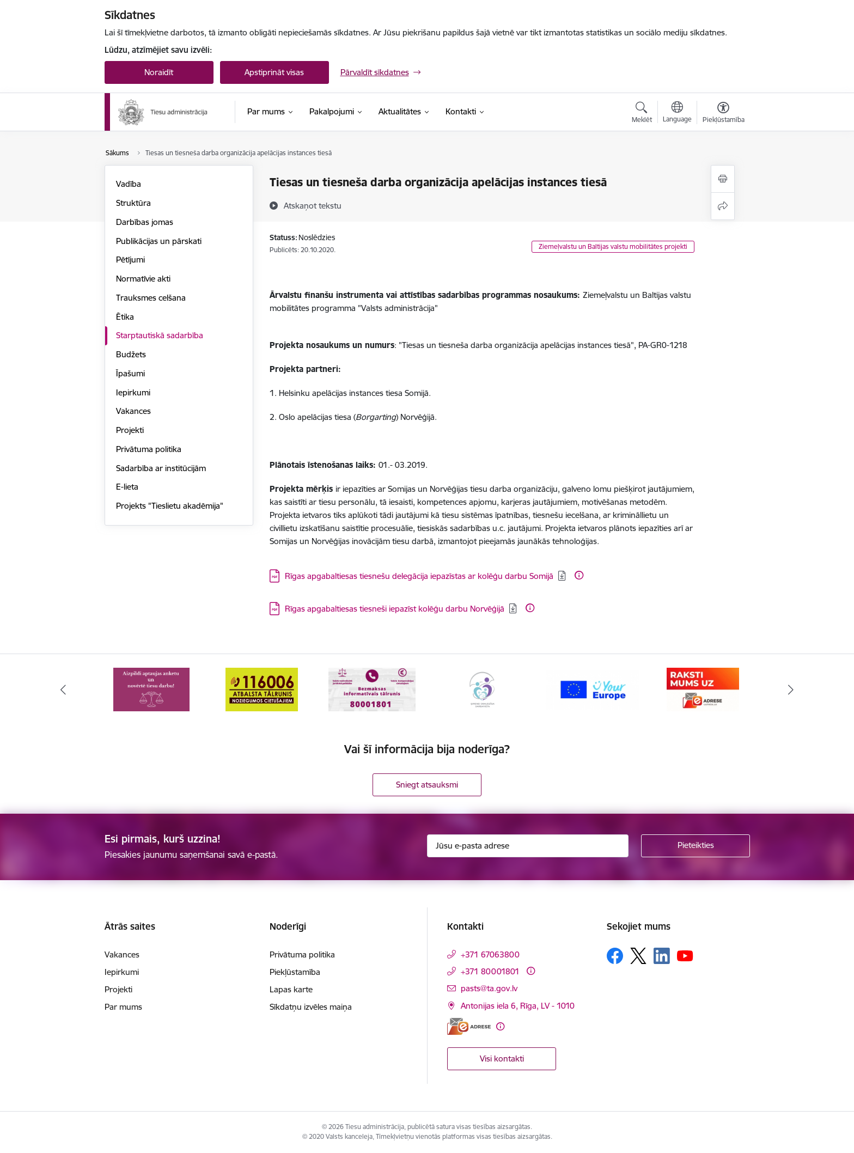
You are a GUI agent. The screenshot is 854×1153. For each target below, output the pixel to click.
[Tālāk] (791, 689)
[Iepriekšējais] (63, 689)
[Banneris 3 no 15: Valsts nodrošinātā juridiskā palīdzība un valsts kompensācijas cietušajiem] (372, 689)
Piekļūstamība (295, 972)
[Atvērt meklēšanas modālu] (641, 114)
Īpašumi (130, 373)
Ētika (125, 317)
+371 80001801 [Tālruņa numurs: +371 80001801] (490, 971)
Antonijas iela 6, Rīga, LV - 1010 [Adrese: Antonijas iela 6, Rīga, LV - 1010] (518, 1006)
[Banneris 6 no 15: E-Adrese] (703, 689)
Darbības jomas (144, 222)
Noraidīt (158, 72)
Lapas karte (291, 989)
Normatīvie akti (143, 278)
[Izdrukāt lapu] (722, 179)
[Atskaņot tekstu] (312, 205)
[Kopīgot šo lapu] (722, 206)
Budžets (131, 354)
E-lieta (127, 486)
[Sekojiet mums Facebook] (615, 956)
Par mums (123, 1007)
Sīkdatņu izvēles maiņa (311, 1007)
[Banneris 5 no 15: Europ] (593, 689)
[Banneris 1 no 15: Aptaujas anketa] (151, 689)
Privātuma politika (148, 449)
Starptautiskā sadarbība (159, 335)
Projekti (130, 430)
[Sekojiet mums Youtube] (685, 955)
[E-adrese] (469, 1026)
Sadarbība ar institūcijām (161, 468)
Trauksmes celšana (151, 297)
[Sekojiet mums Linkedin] (662, 956)
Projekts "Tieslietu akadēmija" (169, 506)
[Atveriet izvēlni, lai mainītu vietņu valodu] (677, 113)
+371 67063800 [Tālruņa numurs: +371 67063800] (490, 954)
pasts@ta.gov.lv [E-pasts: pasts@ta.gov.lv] (489, 988)
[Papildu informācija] (579, 575)
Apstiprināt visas (274, 72)
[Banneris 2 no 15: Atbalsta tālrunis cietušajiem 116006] (261, 689)
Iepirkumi (133, 392)
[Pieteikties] (695, 845)
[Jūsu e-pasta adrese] (528, 845)
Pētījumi (130, 259)
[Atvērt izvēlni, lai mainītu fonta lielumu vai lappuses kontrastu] (723, 114)
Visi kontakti (502, 1058)
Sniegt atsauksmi (427, 784)
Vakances (133, 411)
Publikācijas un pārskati (159, 241)
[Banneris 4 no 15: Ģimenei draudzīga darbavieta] (482, 689)
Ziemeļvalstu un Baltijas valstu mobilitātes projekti (613, 246)
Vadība (128, 184)
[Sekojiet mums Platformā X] (638, 956)
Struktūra (133, 203)
